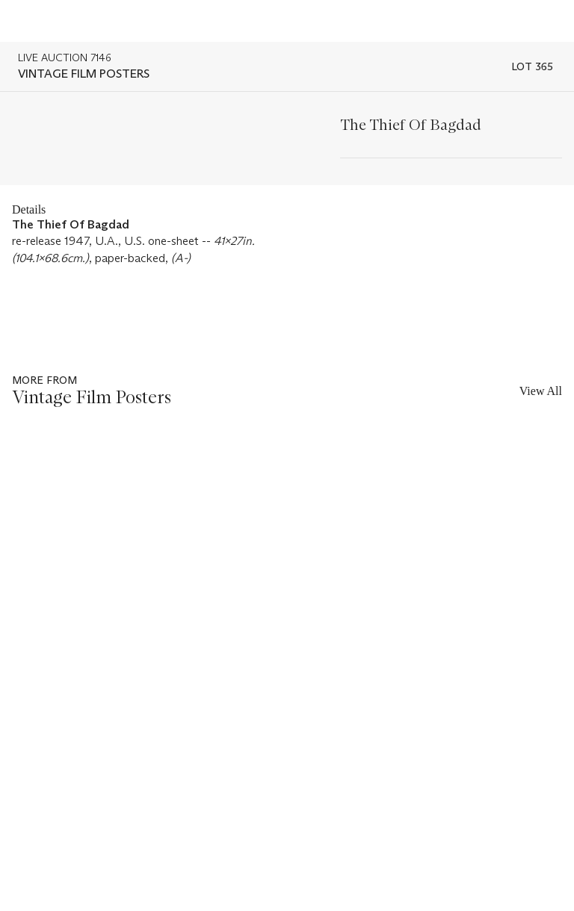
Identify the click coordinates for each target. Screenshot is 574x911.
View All (540, 391)
